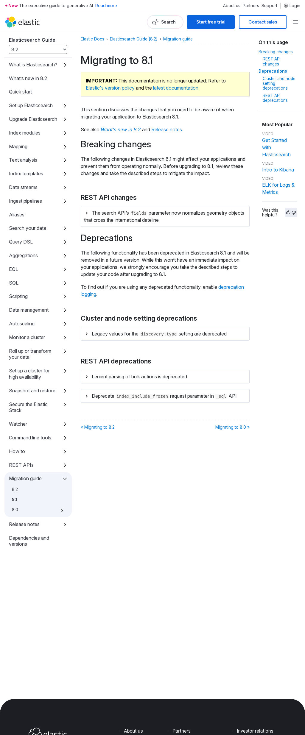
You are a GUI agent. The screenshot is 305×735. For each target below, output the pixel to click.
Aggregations (23, 255)
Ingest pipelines (25, 201)
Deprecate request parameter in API (164, 396)
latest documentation (175, 88)
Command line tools (30, 438)
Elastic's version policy (110, 88)
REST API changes (272, 61)
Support (269, 6)
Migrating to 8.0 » (232, 427)
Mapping (18, 146)
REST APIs (21, 465)
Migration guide (25, 478)
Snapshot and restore (32, 391)
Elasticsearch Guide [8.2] (134, 39)
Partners (251, 6)
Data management (29, 310)
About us (231, 6)
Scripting (18, 296)
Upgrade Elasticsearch (33, 119)
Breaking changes (276, 51)
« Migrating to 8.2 (98, 427)
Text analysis (23, 160)
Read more (106, 5)
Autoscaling (22, 324)
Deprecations (273, 71)
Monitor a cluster (27, 337)
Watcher (18, 424)
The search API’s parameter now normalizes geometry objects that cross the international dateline (164, 216)
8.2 (15, 489)
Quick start (20, 92)
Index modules (25, 133)
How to (17, 451)
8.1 (14, 499)
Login (292, 5)
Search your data (27, 228)
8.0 (15, 509)
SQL (13, 283)
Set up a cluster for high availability (29, 374)
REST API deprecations (275, 98)
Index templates (26, 174)
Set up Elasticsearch (31, 105)
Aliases (16, 215)
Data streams (23, 187)
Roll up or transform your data (30, 354)
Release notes (24, 524)
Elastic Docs (92, 39)
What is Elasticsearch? (33, 65)
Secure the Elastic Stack (28, 407)
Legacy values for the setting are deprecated (159, 334)
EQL (13, 269)
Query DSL (21, 242)
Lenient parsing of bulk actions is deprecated (139, 377)
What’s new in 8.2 (28, 78)
